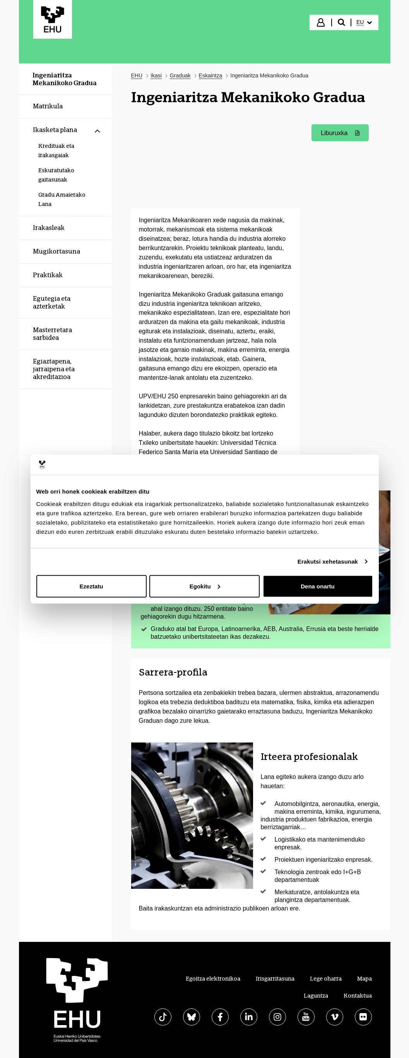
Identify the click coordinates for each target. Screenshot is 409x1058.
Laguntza (316, 996)
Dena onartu (318, 586)
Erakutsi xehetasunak (328, 561)
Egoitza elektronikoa (213, 979)
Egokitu (205, 586)
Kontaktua (358, 996)
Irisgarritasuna (275, 979)
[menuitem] (364, 22)
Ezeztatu (91, 586)
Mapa (364, 979)
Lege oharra (326, 979)
